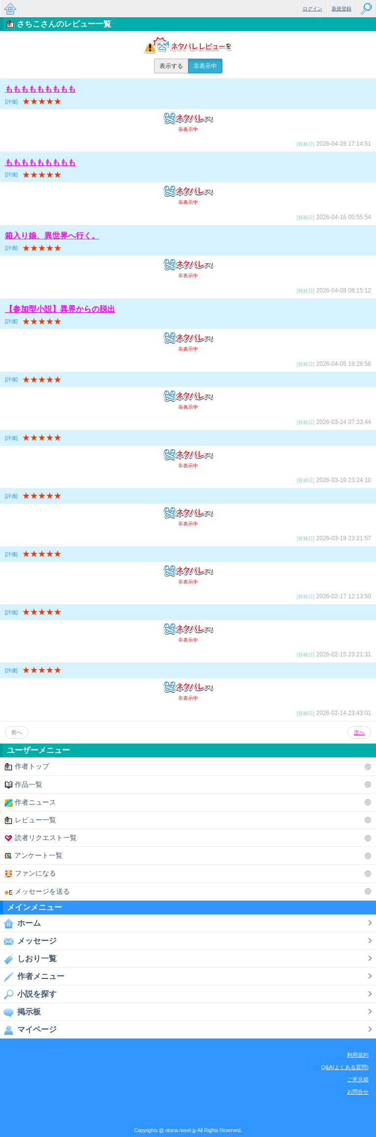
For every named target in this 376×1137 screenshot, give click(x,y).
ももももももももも (40, 89)
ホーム (20, 923)
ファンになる (30, 873)
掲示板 (20, 1012)
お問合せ (358, 1092)
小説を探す (28, 994)
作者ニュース (30, 802)
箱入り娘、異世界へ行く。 (52, 235)
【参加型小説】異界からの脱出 (60, 309)
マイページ (28, 1029)
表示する (171, 66)
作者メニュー (32, 976)
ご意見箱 (358, 1079)
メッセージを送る (37, 891)
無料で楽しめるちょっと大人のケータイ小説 (10, 8)
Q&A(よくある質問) (345, 1067)
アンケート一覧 (34, 855)
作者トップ (27, 766)
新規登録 (341, 8)
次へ (359, 732)
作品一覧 (23, 784)
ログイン (312, 8)
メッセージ (28, 941)
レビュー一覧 (30, 820)
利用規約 (358, 1055)
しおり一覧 (28, 958)
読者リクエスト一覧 (41, 838)
